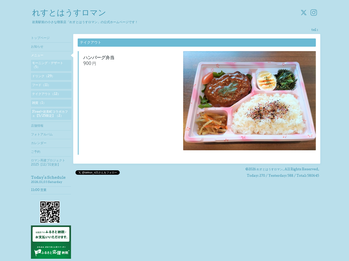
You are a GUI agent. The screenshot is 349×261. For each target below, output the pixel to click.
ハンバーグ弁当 (98, 58)
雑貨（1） (39, 103)
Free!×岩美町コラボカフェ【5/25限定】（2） (50, 114)
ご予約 (35, 152)
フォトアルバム (42, 135)
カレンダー (39, 143)
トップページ (40, 38)
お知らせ (37, 47)
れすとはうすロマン (69, 13)
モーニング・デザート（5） (47, 65)
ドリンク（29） (43, 76)
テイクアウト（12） (46, 94)
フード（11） (41, 85)
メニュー (37, 55)
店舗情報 (37, 126)
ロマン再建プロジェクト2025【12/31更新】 (48, 163)
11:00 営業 (39, 190)
